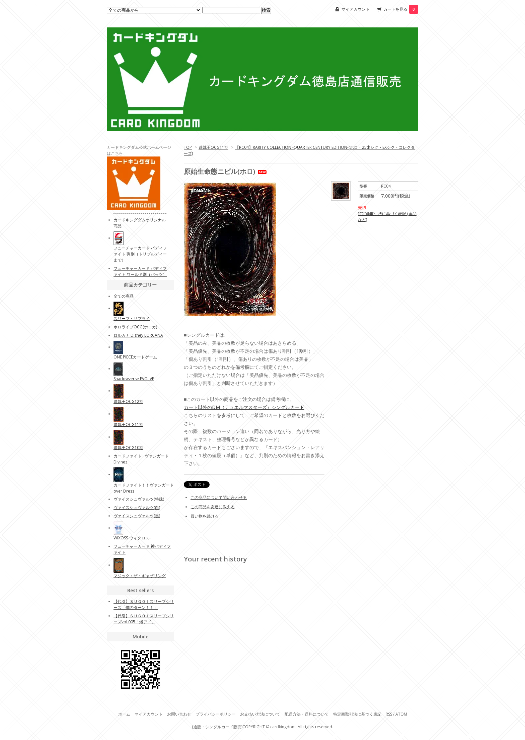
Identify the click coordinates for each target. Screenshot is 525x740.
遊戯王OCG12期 (128, 401)
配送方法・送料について (307, 714)
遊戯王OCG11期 (213, 147)
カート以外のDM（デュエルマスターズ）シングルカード (244, 407)
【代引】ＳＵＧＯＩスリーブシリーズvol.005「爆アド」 (144, 619)
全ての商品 (124, 296)
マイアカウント (356, 9)
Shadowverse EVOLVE (134, 379)
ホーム (124, 714)
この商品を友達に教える (213, 507)
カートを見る (400, 9)
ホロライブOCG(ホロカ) (135, 327)
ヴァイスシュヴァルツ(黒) (137, 516)
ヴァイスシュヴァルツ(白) (137, 507)
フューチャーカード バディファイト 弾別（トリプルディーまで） (140, 254)
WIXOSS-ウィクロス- (132, 538)
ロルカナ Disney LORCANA (138, 335)
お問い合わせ (179, 714)
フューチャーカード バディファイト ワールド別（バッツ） (140, 271)
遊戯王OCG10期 (128, 447)
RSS (389, 714)
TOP (188, 147)
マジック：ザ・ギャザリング (140, 575)
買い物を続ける (205, 516)
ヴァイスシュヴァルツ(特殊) (139, 499)
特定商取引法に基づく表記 (357, 714)
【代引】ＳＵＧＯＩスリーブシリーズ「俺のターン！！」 (144, 604)
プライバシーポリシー (216, 714)
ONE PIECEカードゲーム (135, 357)
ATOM (401, 714)
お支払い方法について (260, 714)
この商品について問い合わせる (219, 497)
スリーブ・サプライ (132, 318)
